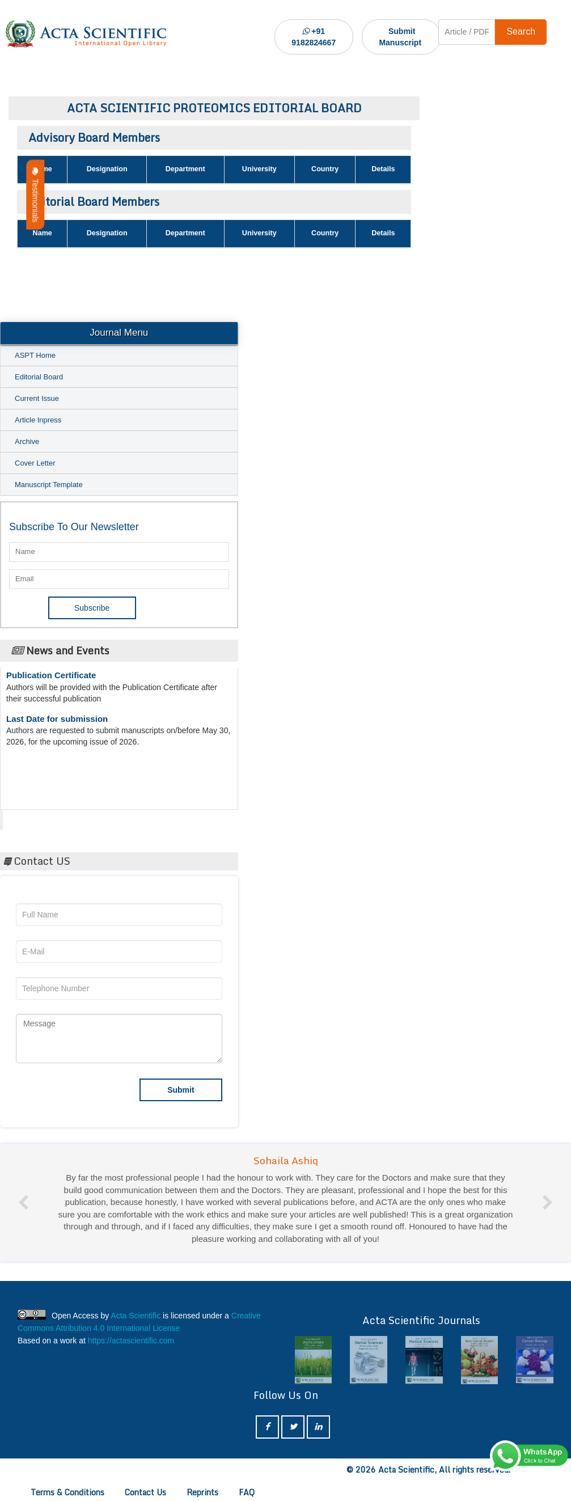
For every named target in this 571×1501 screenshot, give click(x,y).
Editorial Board (39, 377)
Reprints (202, 1492)
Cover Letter (35, 463)
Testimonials (35, 195)
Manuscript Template (49, 484)
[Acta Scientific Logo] (86, 33)
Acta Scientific (45, 816)
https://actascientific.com (131, 1340)
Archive (27, 441)
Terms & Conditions (67, 1492)
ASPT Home (35, 355)
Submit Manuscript (400, 37)
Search (520, 31)
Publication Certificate (51, 679)
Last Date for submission (57, 723)
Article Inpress (38, 420)
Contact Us (145, 1492)
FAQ (247, 1492)
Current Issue (37, 398)
